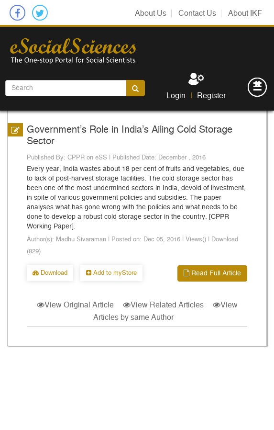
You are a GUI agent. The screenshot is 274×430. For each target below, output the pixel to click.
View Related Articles (163, 305)
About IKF (245, 13)
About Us (150, 13)
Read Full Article (212, 273)
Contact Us (197, 13)
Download (50, 273)
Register (211, 96)
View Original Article (76, 305)
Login (176, 96)
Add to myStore (111, 273)
